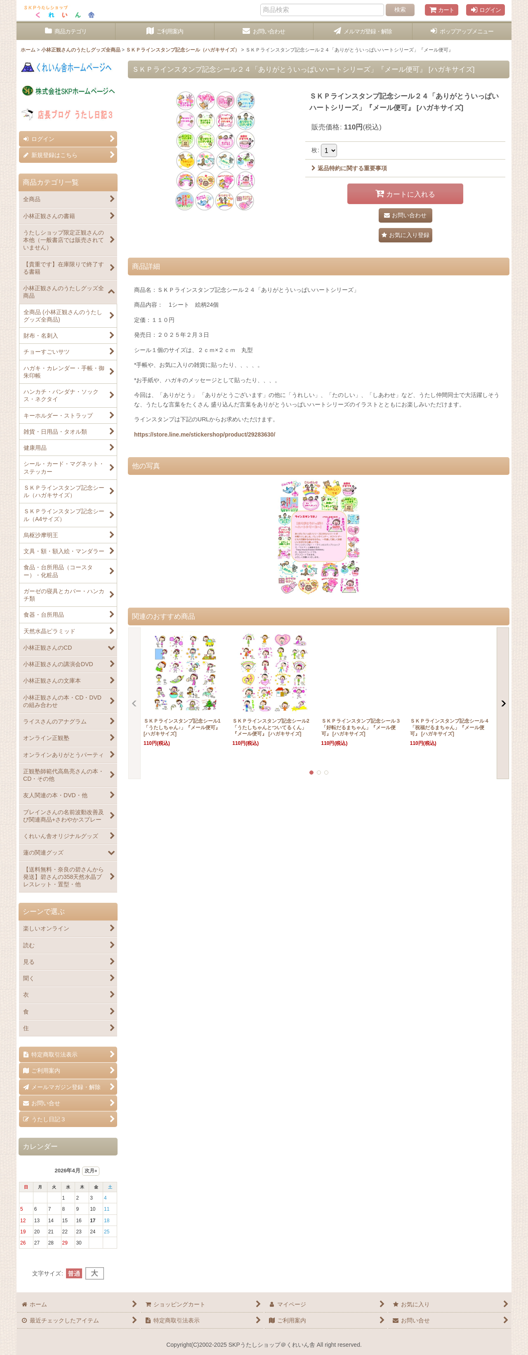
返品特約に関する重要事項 (349, 168)
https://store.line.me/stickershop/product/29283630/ (204, 434)
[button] (462, 31)
